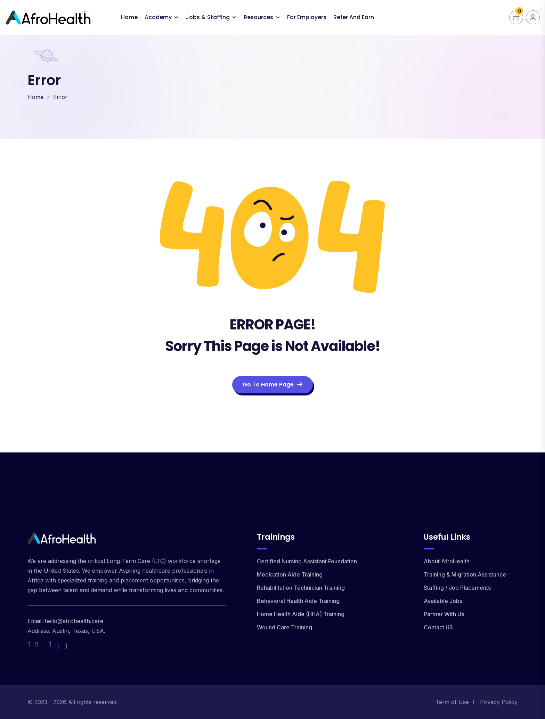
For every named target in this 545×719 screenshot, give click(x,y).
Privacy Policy (499, 701)
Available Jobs (443, 600)
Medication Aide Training (290, 574)
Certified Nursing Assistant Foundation (307, 561)
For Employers (306, 17)
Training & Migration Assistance (465, 574)
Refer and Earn (353, 17)
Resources (258, 17)
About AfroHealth (447, 561)
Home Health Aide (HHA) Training (300, 614)
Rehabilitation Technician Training (301, 587)
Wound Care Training (284, 627)
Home (129, 17)
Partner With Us (444, 614)
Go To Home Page (272, 385)
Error (60, 96)
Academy (158, 17)
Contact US (438, 627)
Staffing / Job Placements (457, 587)
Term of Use (452, 701)
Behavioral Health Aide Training (298, 600)
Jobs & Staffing (208, 17)
